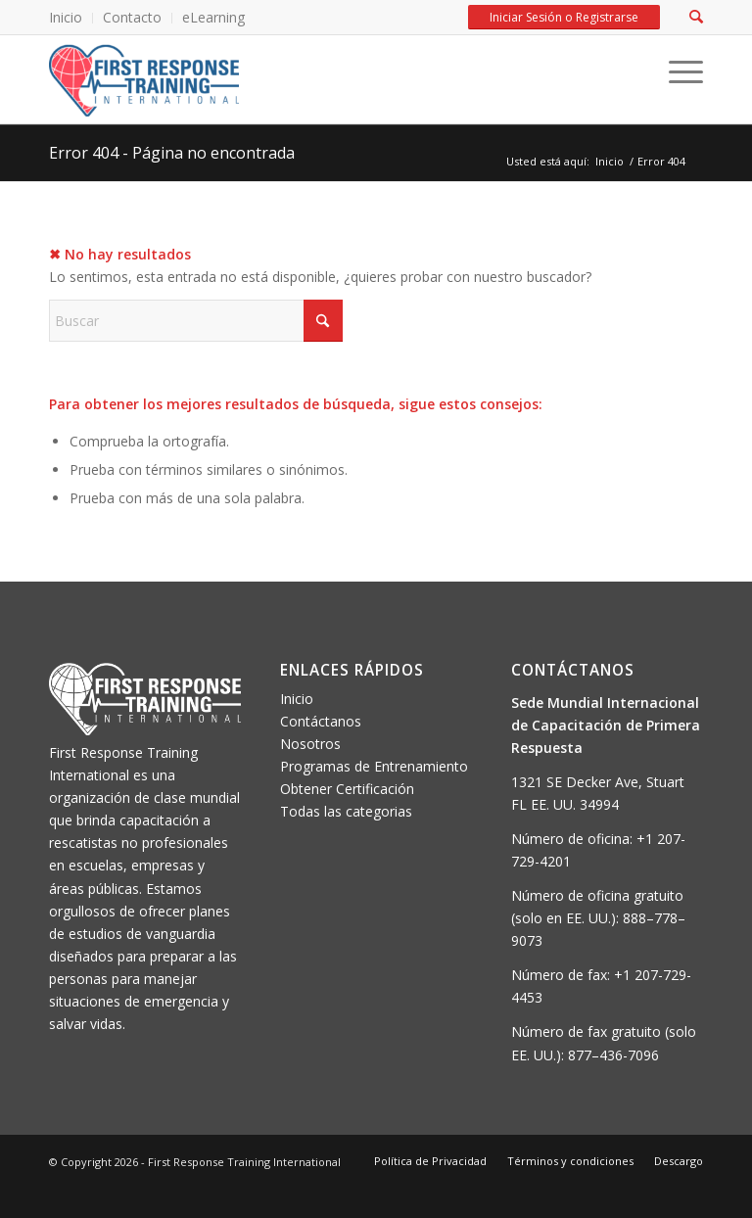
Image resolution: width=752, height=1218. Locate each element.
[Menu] (676, 72)
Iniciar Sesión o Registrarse (564, 17)
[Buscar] (196, 321)
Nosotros (310, 743)
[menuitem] (71, 18)
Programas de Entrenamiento (374, 766)
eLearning (213, 17)
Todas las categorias (346, 811)
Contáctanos (320, 721)
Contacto (132, 17)
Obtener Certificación (347, 788)
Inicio (65, 17)
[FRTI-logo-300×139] (144, 79)
